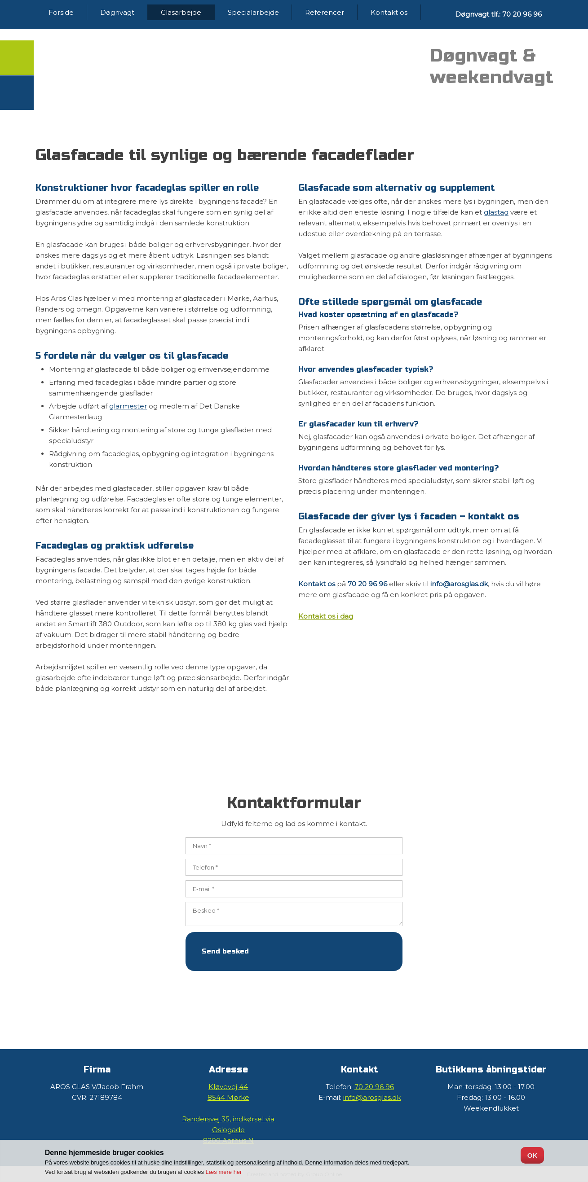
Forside (61, 12)
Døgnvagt (117, 12)
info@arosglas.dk (459, 584)
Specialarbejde (253, 12)
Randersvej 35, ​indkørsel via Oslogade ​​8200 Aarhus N (228, 1130)
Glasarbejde (181, 12)
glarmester (128, 406)
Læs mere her (224, 1172)
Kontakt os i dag (325, 616)
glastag (496, 212)
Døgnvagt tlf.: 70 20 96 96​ (498, 14)
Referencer (324, 12)
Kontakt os (389, 12)
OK (532, 1155)
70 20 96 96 (367, 584)
